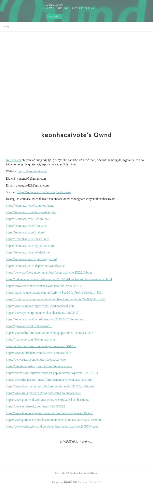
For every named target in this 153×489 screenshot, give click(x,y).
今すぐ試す (54, 16)
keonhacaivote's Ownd (76, 134)
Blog (6, 26)
